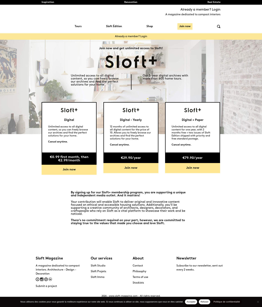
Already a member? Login (200, 9)
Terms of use (140, 277)
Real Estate (214, 2)
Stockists (138, 283)
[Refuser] (257, 301)
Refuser (204, 301)
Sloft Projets (98, 271)
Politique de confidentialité (227, 301)
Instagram (41, 279)
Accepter (191, 301)
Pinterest (46, 279)
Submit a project (46, 286)
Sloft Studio (98, 265)
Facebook (37, 279)
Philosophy (139, 271)
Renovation (130, 2)
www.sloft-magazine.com (123, 296)
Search (218, 26)
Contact (138, 265)
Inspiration (48, 2)
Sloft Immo (97, 277)
